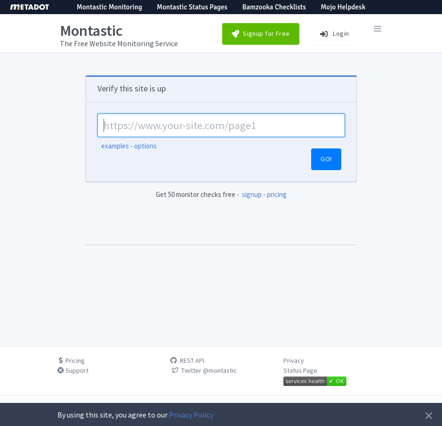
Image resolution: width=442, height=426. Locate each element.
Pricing (71, 360)
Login (334, 33)
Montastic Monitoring (109, 7)
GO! (326, 159)
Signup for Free (260, 33)
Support (72, 370)
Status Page (300, 370)
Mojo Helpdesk (343, 7)
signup (252, 194)
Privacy (293, 360)
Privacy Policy (191, 414)
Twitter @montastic (203, 370)
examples (115, 145)
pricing (277, 194)
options (145, 145)
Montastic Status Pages (192, 7)
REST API (187, 360)
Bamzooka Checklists (274, 7)
